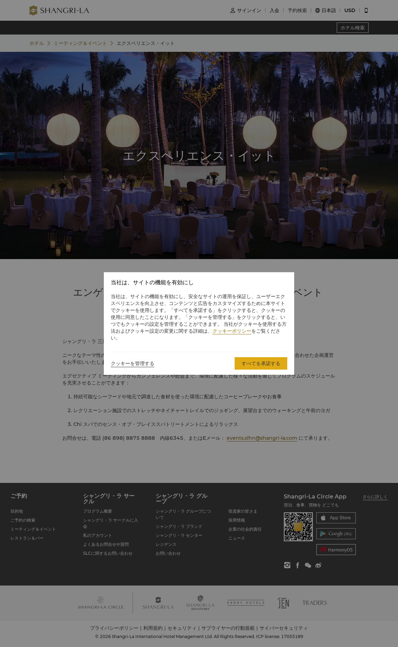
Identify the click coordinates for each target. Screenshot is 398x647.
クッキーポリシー (231, 331)
